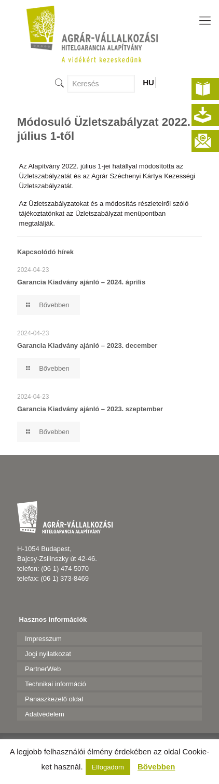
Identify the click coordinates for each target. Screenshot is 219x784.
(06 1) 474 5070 (65, 568)
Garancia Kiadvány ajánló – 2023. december (87, 345)
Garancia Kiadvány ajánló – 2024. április (81, 282)
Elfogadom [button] (108, 767)
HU (148, 82)
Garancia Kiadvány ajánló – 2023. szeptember (90, 409)
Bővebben (156, 766)
